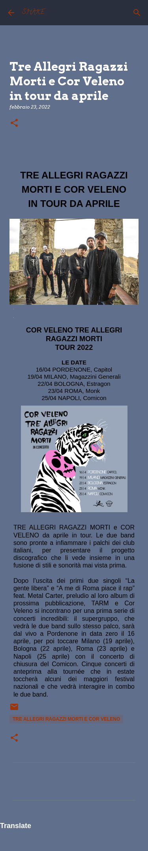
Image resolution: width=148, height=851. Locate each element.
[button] (14, 123)
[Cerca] (137, 12)
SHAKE (33, 12)
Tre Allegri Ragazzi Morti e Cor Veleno (66, 719)
